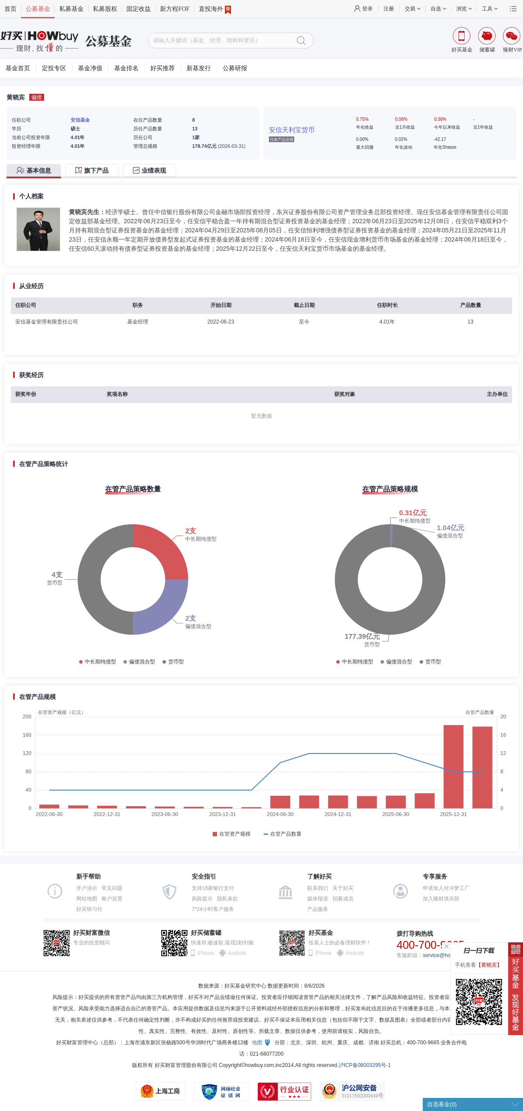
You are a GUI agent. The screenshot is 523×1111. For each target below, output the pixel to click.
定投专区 (54, 68)
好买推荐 (162, 68)
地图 (257, 1042)
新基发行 (199, 68)
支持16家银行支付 (213, 888)
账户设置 (112, 899)
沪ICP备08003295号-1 (365, 1065)
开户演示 (86, 888)
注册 (389, 9)
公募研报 (235, 68)
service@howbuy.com (448, 955)
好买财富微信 (91, 933)
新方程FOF (175, 9)
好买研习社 (89, 909)
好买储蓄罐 (206, 933)
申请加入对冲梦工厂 (446, 888)
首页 (10, 9)
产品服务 (317, 909)
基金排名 (126, 68)
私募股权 (105, 9)
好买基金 (321, 933)
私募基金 (71, 9)
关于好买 (343, 888)
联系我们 (317, 888)
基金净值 (90, 68)
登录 (367, 9)
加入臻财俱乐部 (441, 899)
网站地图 (86, 899)
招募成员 (343, 899)
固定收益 (138, 9)
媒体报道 (317, 899)
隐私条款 (227, 899)
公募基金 (38, 9)
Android (236, 953)
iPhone (205, 953)
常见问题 (112, 888)
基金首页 (18, 68)
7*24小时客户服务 (213, 909)
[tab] (36, 171)
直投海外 (215, 9)
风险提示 (202, 899)
